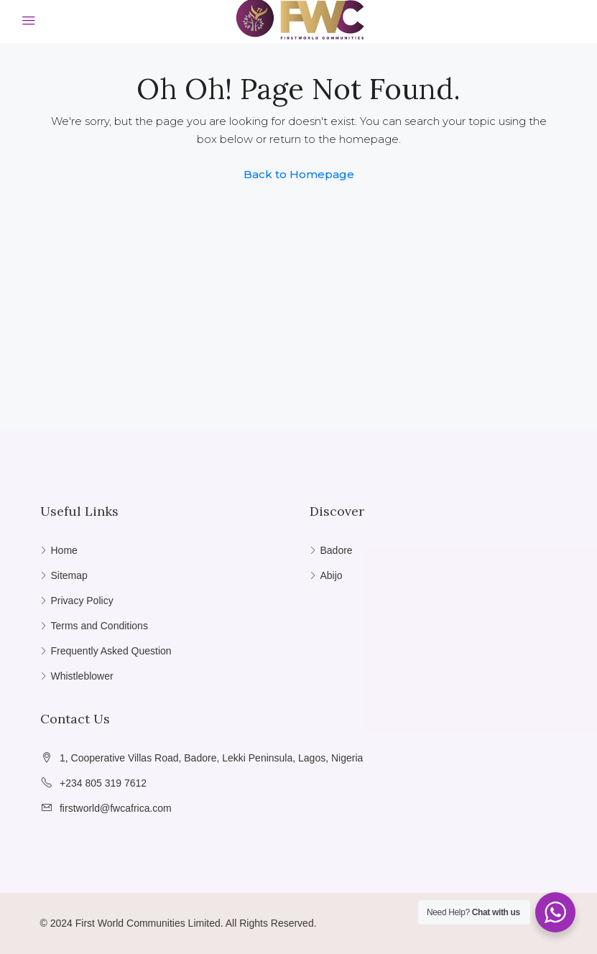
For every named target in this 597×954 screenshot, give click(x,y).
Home (64, 550)
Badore (336, 550)
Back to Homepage (299, 174)
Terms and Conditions (99, 625)
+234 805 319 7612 (103, 783)
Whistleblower (82, 676)
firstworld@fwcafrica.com (116, 808)
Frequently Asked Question (111, 651)
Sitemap (69, 575)
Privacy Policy (82, 600)
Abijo (331, 575)
